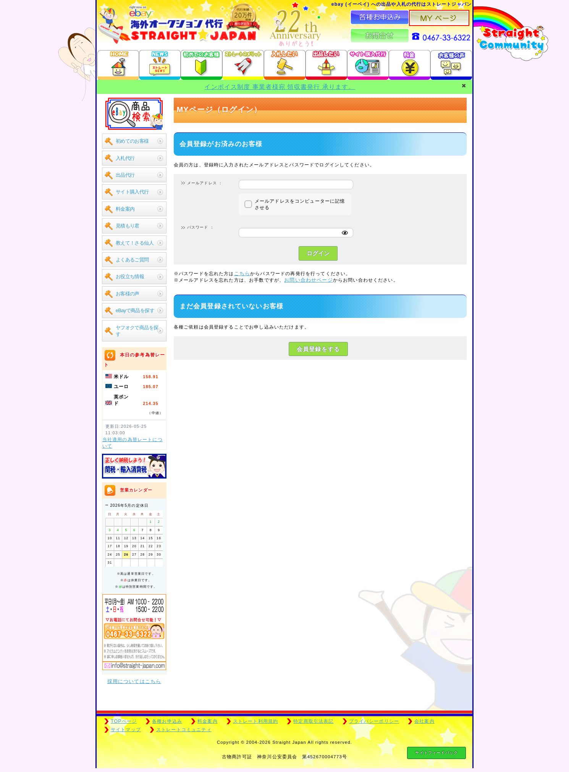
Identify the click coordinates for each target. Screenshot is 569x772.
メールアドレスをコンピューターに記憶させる (300, 204)
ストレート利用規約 (255, 721)
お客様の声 (127, 294)
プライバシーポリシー (374, 721)
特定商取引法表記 (313, 721)
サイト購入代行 (132, 192)
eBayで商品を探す (135, 310)
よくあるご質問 (132, 260)
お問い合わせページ (308, 280)
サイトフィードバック (436, 753)
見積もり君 (127, 226)
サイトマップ (126, 729)
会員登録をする (318, 349)
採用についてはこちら (134, 681)
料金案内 (125, 209)
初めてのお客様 (132, 141)
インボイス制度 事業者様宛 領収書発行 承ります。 (279, 87)
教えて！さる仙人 (135, 243)
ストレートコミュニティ (184, 729)
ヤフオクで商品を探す (137, 331)
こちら (242, 273)
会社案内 (424, 721)
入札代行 (125, 158)
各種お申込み (167, 721)
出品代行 (125, 175)
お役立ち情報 (130, 276)
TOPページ (124, 721)
